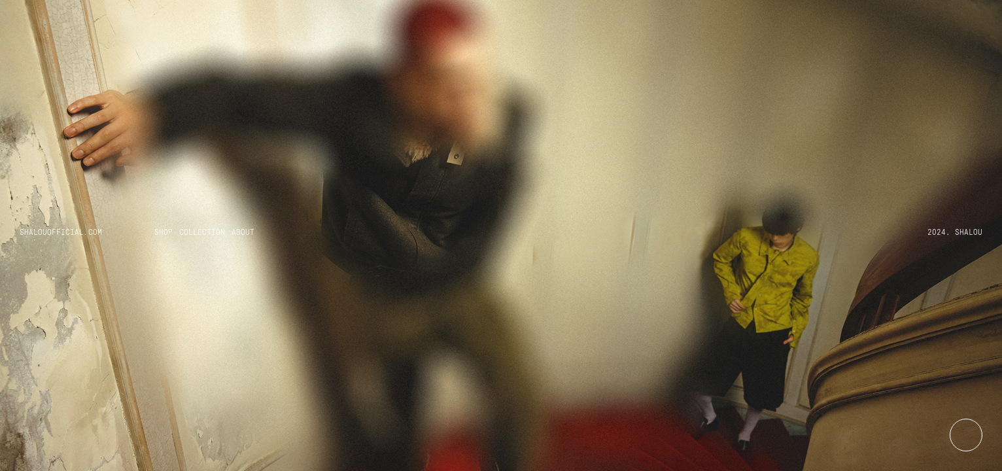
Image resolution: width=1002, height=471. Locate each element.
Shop (163, 232)
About (243, 232)
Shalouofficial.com (61, 232)
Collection (202, 232)
